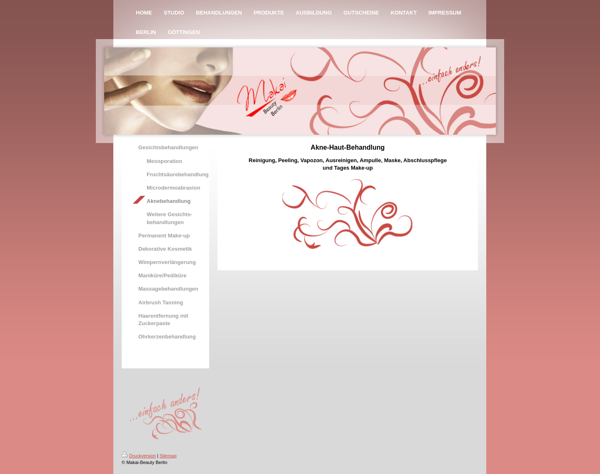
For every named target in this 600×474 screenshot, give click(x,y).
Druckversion (139, 455)
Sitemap (168, 455)
